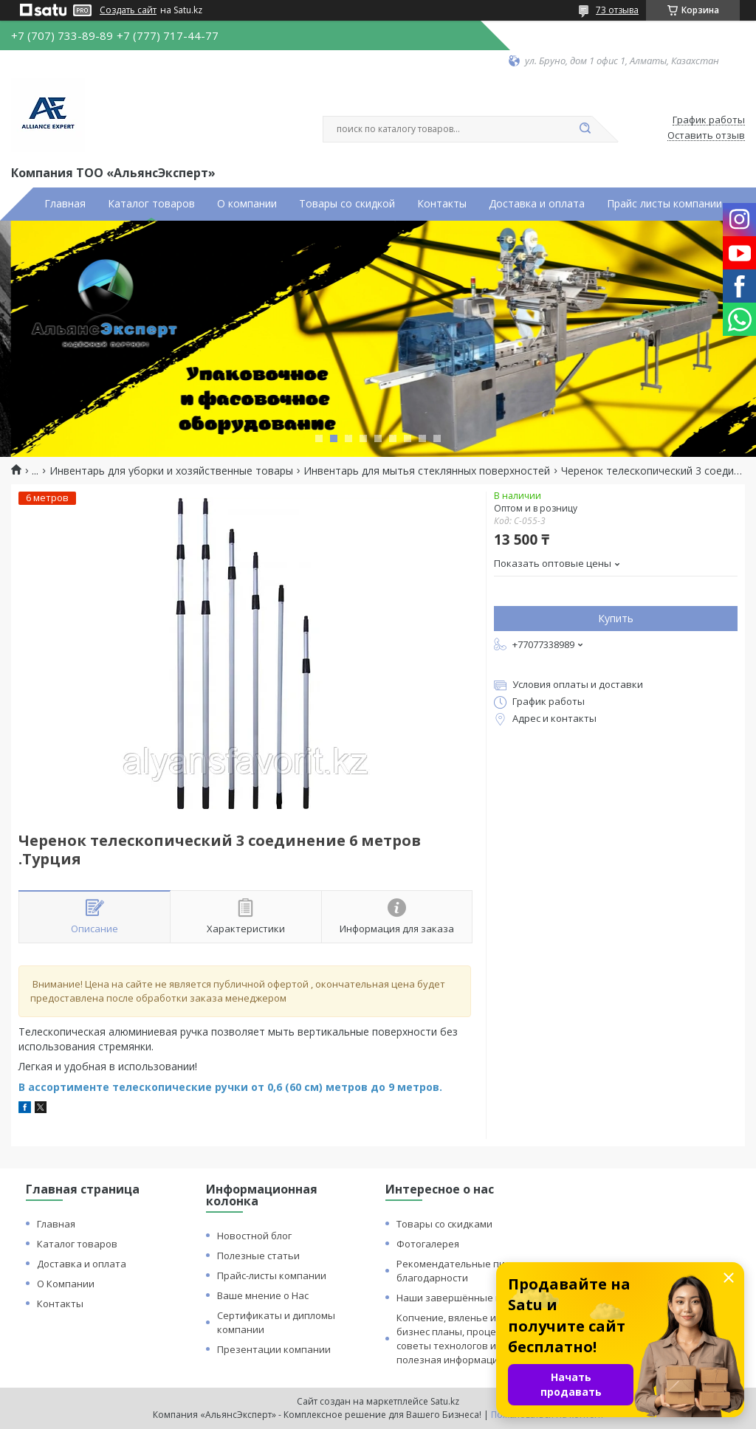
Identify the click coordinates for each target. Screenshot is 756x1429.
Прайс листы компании (664, 204)
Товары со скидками (444, 1223)
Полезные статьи (258, 1255)
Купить (615, 618)
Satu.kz (444, 1401)
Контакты (442, 204)
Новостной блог (254, 1235)
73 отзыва (617, 10)
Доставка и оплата (537, 204)
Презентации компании (274, 1349)
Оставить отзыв (706, 136)
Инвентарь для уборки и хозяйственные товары (171, 471)
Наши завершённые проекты (466, 1297)
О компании (247, 204)
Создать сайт (128, 10)
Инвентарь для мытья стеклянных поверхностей (426, 471)
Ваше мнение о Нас (263, 1295)
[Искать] (584, 129)
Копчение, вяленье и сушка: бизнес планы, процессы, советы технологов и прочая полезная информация (464, 1338)
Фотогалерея (427, 1243)
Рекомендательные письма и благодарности (466, 1270)
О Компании (65, 1283)
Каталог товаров (151, 204)
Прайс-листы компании (271, 1275)
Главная (65, 204)
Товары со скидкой (347, 204)
